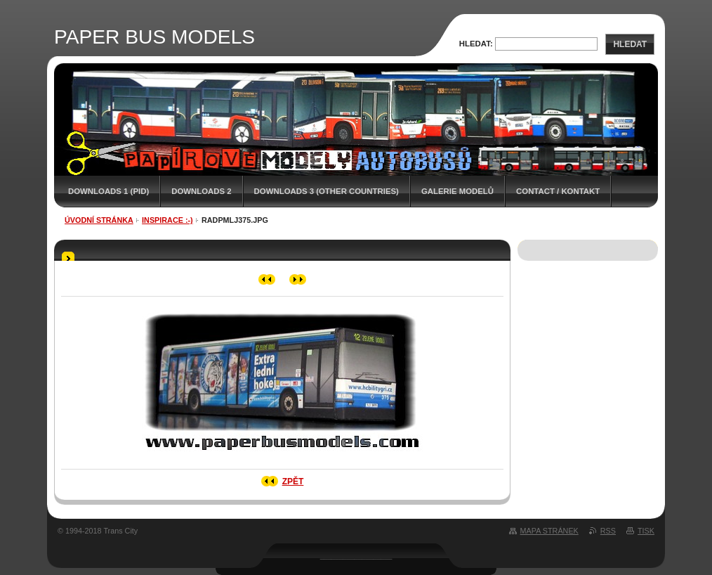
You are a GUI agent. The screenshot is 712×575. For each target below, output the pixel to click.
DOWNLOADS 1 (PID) (108, 191)
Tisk (646, 530)
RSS (608, 530)
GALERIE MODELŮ (457, 191)
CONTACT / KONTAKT (558, 191)
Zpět (293, 481)
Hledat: (476, 43)
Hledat (630, 44)
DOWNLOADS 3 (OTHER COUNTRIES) (326, 191)
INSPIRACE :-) (167, 220)
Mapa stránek (549, 530)
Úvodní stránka (99, 220)
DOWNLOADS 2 (201, 191)
